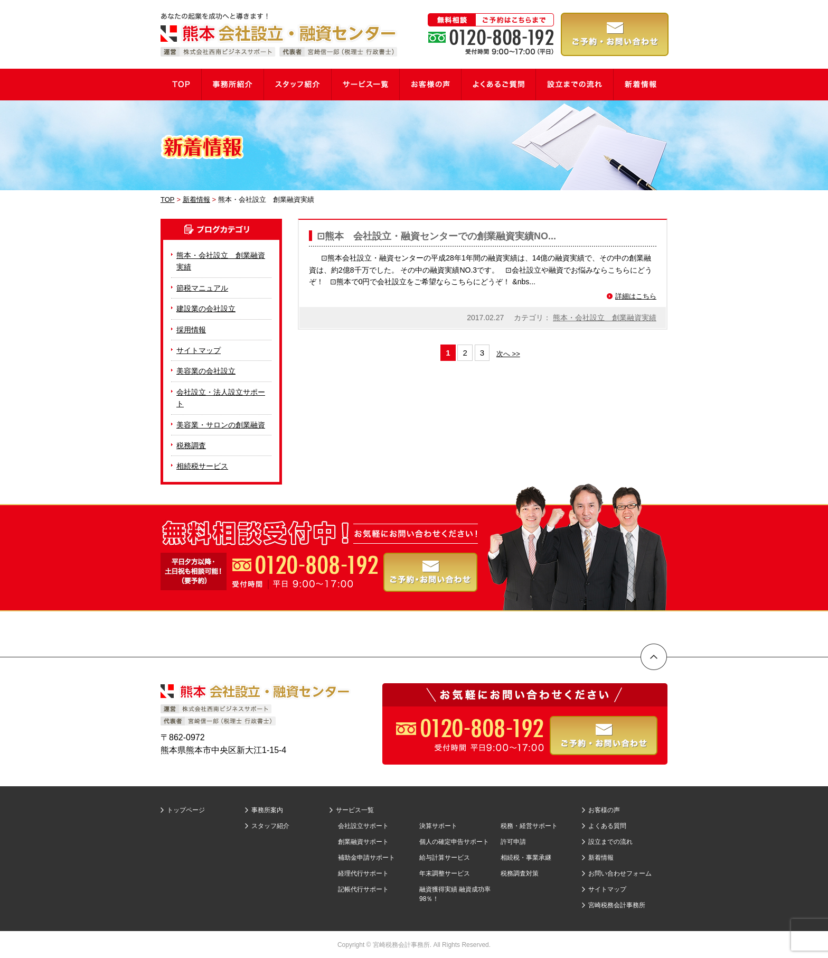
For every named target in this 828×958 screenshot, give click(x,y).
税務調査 (191, 445)
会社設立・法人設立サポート (220, 398)
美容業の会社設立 (206, 371)
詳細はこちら (635, 296)
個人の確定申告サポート (454, 841)
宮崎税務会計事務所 (616, 905)
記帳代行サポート (363, 889)
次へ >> (508, 354)
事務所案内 (267, 810)
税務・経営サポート (529, 826)
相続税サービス (202, 466)
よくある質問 (607, 826)
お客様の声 (604, 810)
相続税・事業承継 (526, 857)
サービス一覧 (355, 810)
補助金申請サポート (366, 857)
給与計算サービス (444, 857)
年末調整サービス (444, 873)
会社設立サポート (363, 826)
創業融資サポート (363, 841)
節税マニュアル (202, 288)
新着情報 (601, 857)
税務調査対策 (520, 873)
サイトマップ (198, 350)
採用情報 (191, 329)
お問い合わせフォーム (620, 873)
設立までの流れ (610, 841)
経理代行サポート (363, 873)
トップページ (186, 810)
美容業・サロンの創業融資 (220, 425)
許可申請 (513, 841)
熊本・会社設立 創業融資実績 (604, 317)
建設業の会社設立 (206, 308)
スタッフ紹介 (270, 826)
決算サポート (438, 826)
